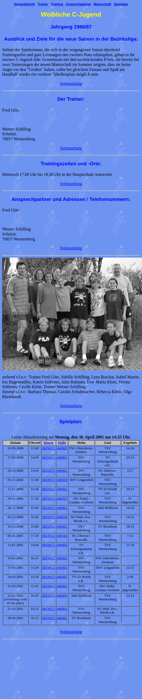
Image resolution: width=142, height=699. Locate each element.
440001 (62, 457)
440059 (62, 480)
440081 (62, 618)
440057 (62, 498)
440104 (62, 536)
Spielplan (121, 4)
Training (57, 4)
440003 (62, 448)
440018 (62, 517)
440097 (62, 577)
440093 (62, 545)
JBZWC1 (48, 448)
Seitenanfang (71, 83)
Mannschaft (102, 4)
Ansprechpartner (78, 4)
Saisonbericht (24, 4)
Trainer (43, 4)
